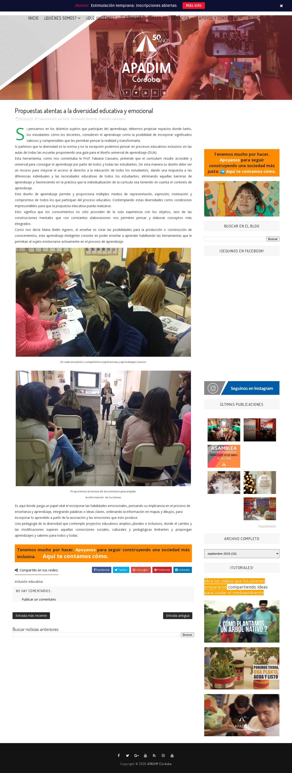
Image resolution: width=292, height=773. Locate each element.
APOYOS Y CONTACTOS (218, 18)
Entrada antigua (177, 615)
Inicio (33, 18)
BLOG (252, 18)
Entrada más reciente (31, 615)
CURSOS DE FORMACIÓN (168, 18)
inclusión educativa (112, 119)
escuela (63, 119)
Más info (194, 5)
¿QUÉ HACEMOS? (101, 18)
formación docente (84, 119)
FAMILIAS (133, 18)
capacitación (47, 119)
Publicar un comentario (39, 599)
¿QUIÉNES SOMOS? (60, 18)
